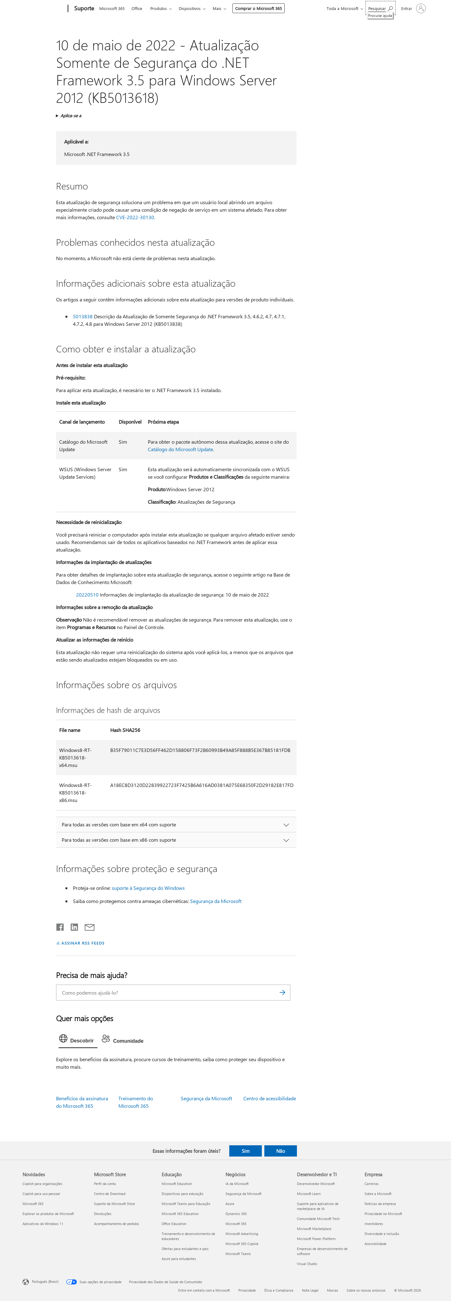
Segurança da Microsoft (215, 901)
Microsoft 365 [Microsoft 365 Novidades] (33, 1203)
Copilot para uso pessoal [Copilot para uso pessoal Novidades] (41, 1193)
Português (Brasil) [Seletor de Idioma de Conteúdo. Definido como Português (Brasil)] (45, 1281)
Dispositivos (190, 8)
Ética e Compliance (278, 1290)
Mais (217, 8)
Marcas (332, 1290)
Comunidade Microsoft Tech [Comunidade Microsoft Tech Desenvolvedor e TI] (318, 1218)
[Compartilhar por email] (87, 926)
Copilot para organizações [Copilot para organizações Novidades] (42, 1183)
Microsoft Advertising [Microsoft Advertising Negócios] (242, 1233)
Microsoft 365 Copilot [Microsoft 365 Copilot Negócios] (242, 1243)
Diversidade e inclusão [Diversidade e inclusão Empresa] (382, 1233)
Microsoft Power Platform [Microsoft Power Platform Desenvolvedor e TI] (316, 1238)
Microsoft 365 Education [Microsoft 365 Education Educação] (180, 1213)
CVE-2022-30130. (135, 217)
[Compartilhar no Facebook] (60, 926)
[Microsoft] (44, 8)
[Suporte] (83, 8)
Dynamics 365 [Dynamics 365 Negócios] (236, 1213)
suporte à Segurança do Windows (148, 888)
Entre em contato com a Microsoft (204, 1290)
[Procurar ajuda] (380, 8)
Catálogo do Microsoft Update (180, 449)
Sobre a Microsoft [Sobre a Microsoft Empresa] (378, 1193)
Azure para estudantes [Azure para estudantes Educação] (179, 1258)
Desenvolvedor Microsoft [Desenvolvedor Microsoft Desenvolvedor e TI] (316, 1183)
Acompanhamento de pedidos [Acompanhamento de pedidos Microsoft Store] (116, 1223)
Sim (246, 1151)
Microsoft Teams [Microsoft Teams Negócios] (238, 1253)
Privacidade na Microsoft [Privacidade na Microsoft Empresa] (383, 1213)
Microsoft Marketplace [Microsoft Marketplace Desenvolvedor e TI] (314, 1228)
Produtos (158, 8)
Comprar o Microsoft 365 (258, 8)
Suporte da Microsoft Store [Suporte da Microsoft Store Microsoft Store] (114, 1203)
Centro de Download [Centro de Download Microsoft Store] (109, 1193)
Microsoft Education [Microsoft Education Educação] (177, 1183)
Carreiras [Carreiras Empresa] (372, 1183)
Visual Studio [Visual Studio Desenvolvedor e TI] (307, 1263)
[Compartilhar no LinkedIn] (72, 926)
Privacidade (247, 1290)
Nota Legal (310, 1290)
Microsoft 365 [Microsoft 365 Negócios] (236, 1223)
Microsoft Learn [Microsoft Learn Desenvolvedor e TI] (309, 1193)
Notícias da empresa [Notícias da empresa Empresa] (380, 1203)
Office (137, 8)
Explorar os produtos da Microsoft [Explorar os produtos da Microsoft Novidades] (48, 1213)
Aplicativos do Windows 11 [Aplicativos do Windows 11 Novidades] (43, 1223)
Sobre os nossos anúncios (366, 1290)
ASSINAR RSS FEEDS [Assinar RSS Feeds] (83, 942)
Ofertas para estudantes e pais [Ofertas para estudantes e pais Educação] (185, 1248)
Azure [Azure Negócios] (230, 1203)
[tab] (78, 1040)
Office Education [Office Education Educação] (174, 1223)
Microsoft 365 (112, 8)
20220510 (87, 594)
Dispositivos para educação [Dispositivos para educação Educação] (182, 1193)
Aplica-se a (70, 116)
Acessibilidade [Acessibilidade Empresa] (375, 1243)
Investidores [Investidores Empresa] (374, 1223)
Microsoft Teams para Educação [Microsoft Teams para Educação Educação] (186, 1203)
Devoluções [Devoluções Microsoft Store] (102, 1213)
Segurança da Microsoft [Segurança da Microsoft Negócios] (244, 1193)
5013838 (83, 316)
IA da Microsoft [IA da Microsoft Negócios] (237, 1183)
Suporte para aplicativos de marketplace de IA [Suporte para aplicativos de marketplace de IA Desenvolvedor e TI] (318, 1206)
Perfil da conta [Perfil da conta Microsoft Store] (105, 1183)
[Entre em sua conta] (412, 8)
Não (280, 1151)
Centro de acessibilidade (269, 1098)
